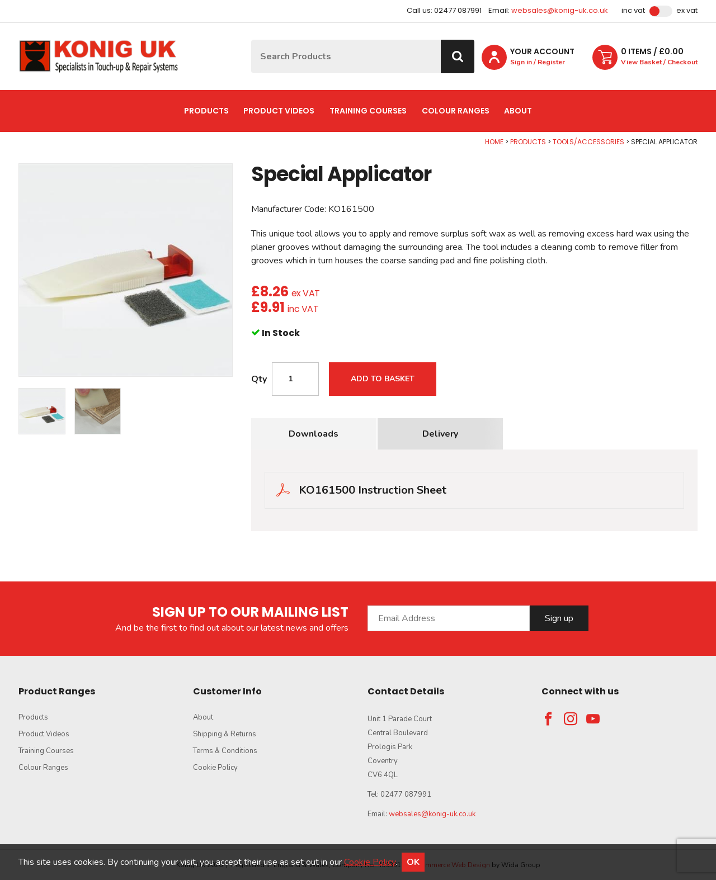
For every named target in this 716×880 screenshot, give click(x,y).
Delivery (440, 434)
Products (206, 110)
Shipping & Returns (224, 734)
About (518, 110)
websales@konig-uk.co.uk (559, 10)
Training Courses (368, 110)
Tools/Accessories (588, 141)
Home (494, 141)
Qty (259, 379)
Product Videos (278, 110)
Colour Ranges (455, 110)
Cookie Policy (215, 768)
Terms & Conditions (225, 751)
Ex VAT (687, 11)
